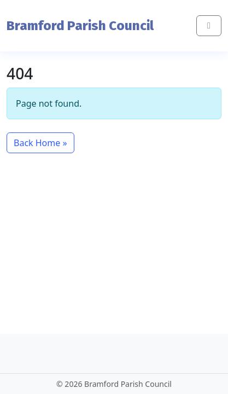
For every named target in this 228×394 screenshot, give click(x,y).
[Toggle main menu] (208, 25)
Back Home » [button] (40, 143)
